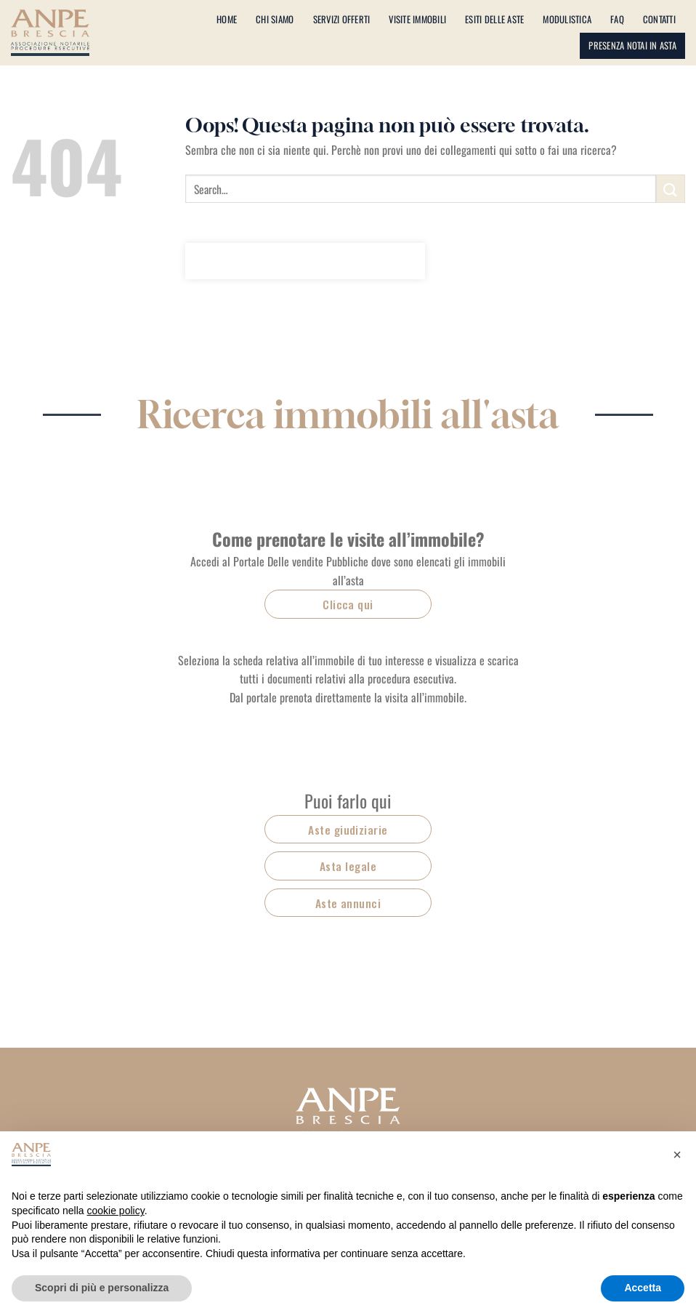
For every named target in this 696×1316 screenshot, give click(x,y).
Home (227, 19)
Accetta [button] (642, 1287)
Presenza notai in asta (632, 45)
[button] (677, 1154)
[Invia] (670, 188)
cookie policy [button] (116, 1210)
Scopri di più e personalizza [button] (102, 1287)
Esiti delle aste (494, 19)
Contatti (659, 19)
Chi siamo (275, 19)
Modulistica (567, 19)
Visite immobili (417, 19)
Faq (617, 19)
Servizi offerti (342, 19)
